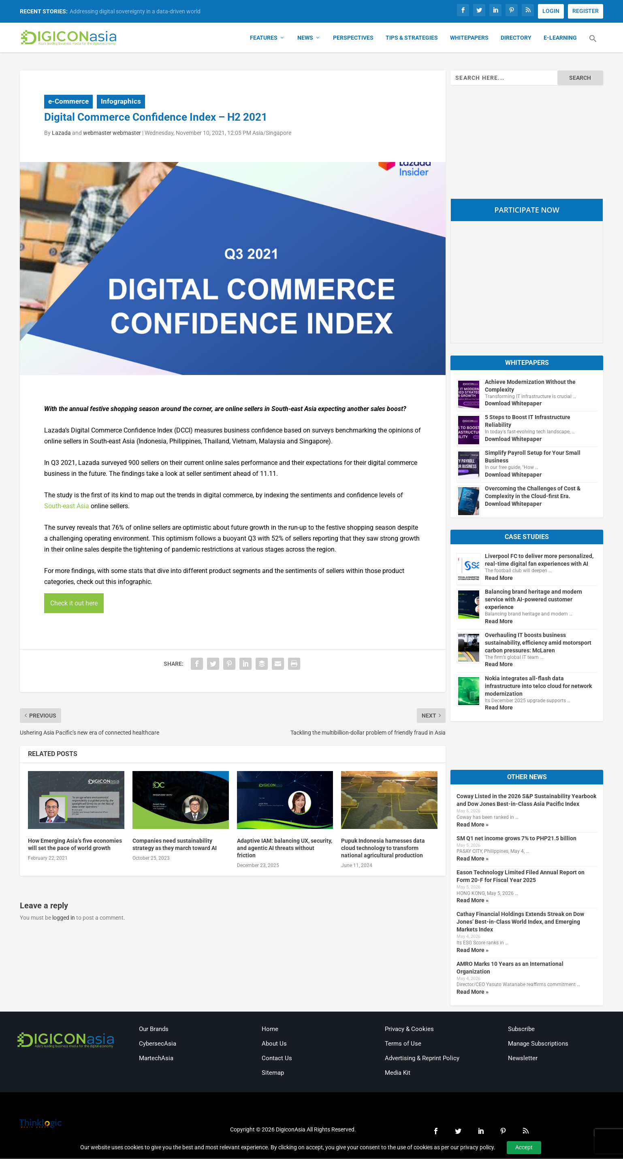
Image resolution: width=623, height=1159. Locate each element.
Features (263, 39)
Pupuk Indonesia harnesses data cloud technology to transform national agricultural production (383, 848)
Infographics (121, 102)
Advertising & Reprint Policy (422, 1059)
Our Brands (154, 1029)
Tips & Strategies (412, 39)
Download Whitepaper (513, 404)
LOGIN (550, 11)
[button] (593, 44)
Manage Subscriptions (538, 1044)
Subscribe (521, 1029)
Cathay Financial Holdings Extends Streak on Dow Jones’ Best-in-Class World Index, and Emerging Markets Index (520, 923)
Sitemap (273, 1073)
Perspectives (353, 39)
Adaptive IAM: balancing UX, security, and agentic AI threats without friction (284, 848)
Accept (524, 1147)
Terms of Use (403, 1044)
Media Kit (397, 1073)
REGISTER (585, 11)
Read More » (473, 825)
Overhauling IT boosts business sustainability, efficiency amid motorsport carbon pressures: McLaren (538, 643)
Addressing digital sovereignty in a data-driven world (135, 11)
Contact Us (277, 1059)
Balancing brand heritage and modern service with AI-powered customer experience (533, 600)
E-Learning (560, 39)
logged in (63, 919)
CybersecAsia (157, 1044)
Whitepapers (469, 39)
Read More (499, 578)
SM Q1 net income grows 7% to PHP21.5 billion (516, 839)
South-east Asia (66, 507)
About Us (274, 1044)
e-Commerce (68, 102)
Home (270, 1029)
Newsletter (523, 1059)
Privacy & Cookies (409, 1029)
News (305, 39)
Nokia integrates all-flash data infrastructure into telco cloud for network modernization (538, 687)
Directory (516, 39)
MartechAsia (156, 1059)
